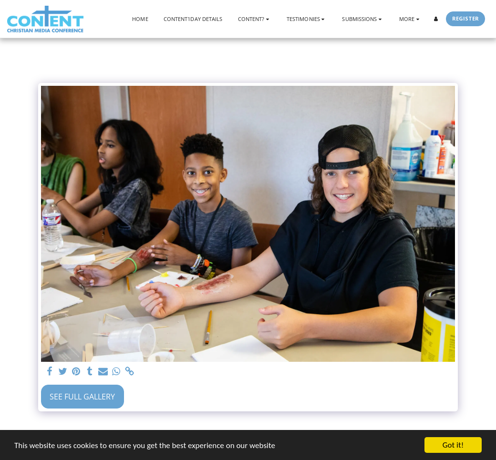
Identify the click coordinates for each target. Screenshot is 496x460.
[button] (255, 18)
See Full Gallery (82, 396)
